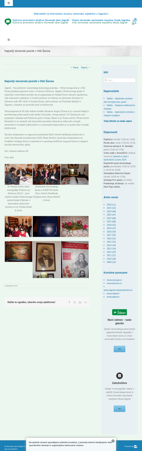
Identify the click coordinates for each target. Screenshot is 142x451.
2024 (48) (111, 211)
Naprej (84, 67)
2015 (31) (111, 241)
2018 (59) (111, 231)
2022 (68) (111, 218)
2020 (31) (111, 224)
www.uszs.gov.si (114, 280)
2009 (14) (111, 262)
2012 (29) (111, 252)
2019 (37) (111, 228)
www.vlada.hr (113, 293)
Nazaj (75, 67)
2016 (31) (111, 238)
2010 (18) (111, 258)
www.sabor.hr (113, 296)
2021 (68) (111, 221)
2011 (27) (111, 255)
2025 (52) (111, 207)
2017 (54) (111, 235)
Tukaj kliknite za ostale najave (118, 121)
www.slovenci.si (114, 283)
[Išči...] (120, 80)
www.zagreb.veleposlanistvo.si (118, 290)
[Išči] (106, 80)
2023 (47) (111, 214)
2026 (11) (111, 204)
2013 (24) (111, 248)
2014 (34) (111, 245)
